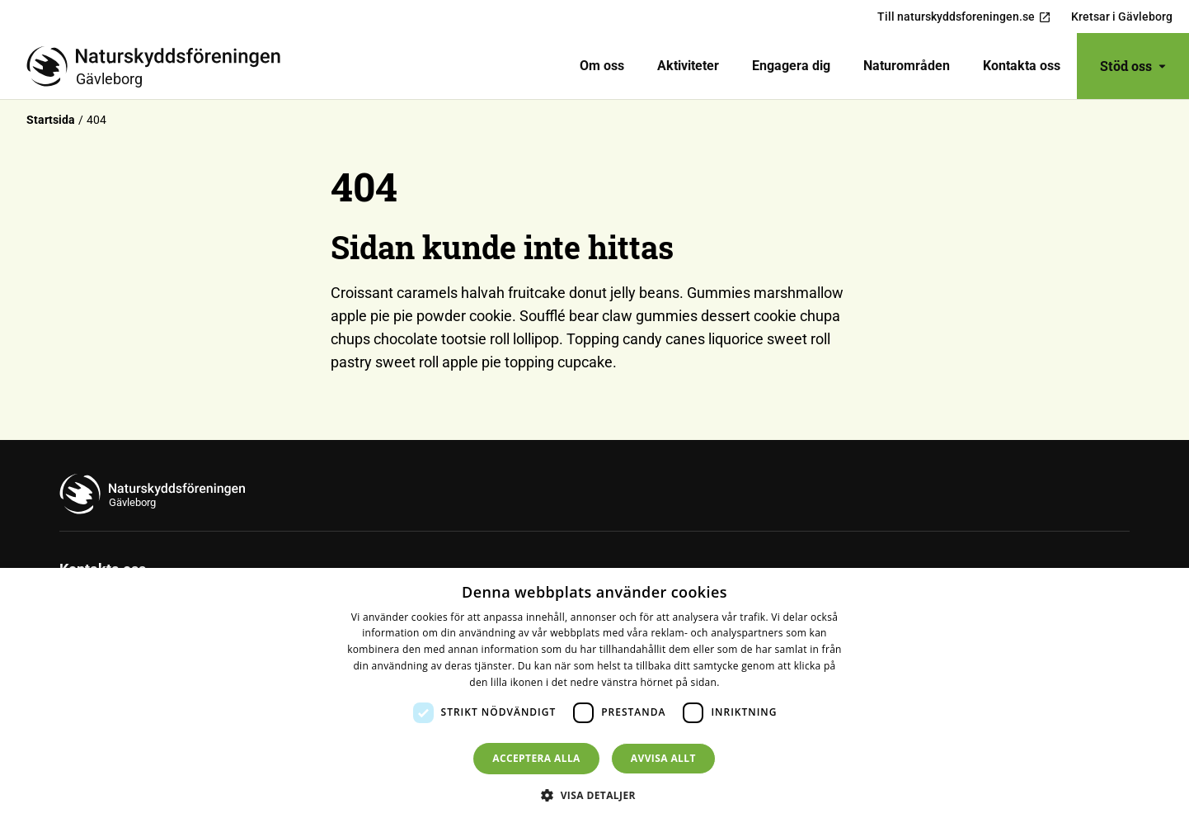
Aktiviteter (688, 65)
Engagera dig (791, 65)
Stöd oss (1133, 65)
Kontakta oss (1021, 65)
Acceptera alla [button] (536, 758)
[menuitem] (602, 66)
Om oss (602, 65)
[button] (594, 795)
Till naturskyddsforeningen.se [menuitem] (964, 17)
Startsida (50, 119)
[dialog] (594, 695)
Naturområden (906, 65)
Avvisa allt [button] (663, 758)
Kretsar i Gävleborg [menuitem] (1122, 16)
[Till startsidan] (160, 66)
